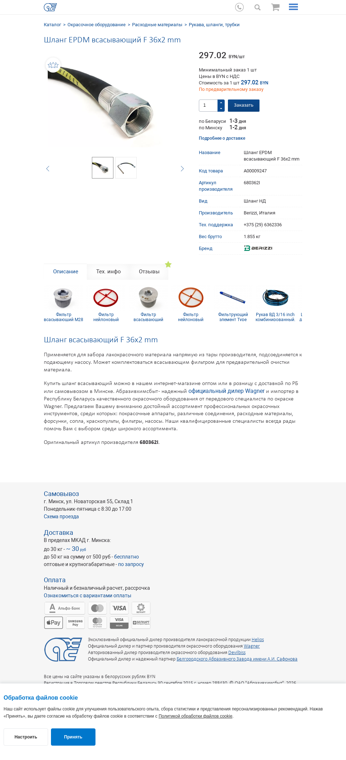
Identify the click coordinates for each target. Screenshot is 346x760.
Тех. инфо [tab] (108, 271)
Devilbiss (237, 652)
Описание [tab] (65, 271)
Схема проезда (61, 516)
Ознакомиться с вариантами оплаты (87, 595)
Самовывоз (61, 493)
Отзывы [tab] (149, 271)
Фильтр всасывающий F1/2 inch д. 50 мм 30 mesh (148, 316)
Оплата (55, 580)
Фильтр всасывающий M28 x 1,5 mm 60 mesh (63, 316)
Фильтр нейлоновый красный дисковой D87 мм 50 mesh (106, 316)
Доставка (58, 532)
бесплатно (126, 557)
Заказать (243, 105)
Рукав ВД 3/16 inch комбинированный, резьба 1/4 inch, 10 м (275, 316)
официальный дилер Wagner (226, 391)
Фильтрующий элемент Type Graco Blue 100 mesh (233, 316)
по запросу (131, 564)
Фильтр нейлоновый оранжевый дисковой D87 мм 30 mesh (191, 316)
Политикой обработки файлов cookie (195, 716)
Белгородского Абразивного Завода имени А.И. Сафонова (237, 659)
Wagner (252, 646)
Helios (258, 640)
